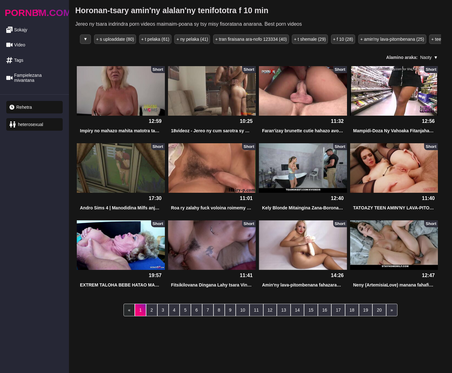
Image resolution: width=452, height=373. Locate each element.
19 (365, 309)
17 (338, 309)
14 (297, 309)
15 (310, 309)
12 (270, 309)
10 (242, 309)
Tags (15, 60)
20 (379, 309)
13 (283, 309)
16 (324, 309)
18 (352, 309)
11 (256, 309)
